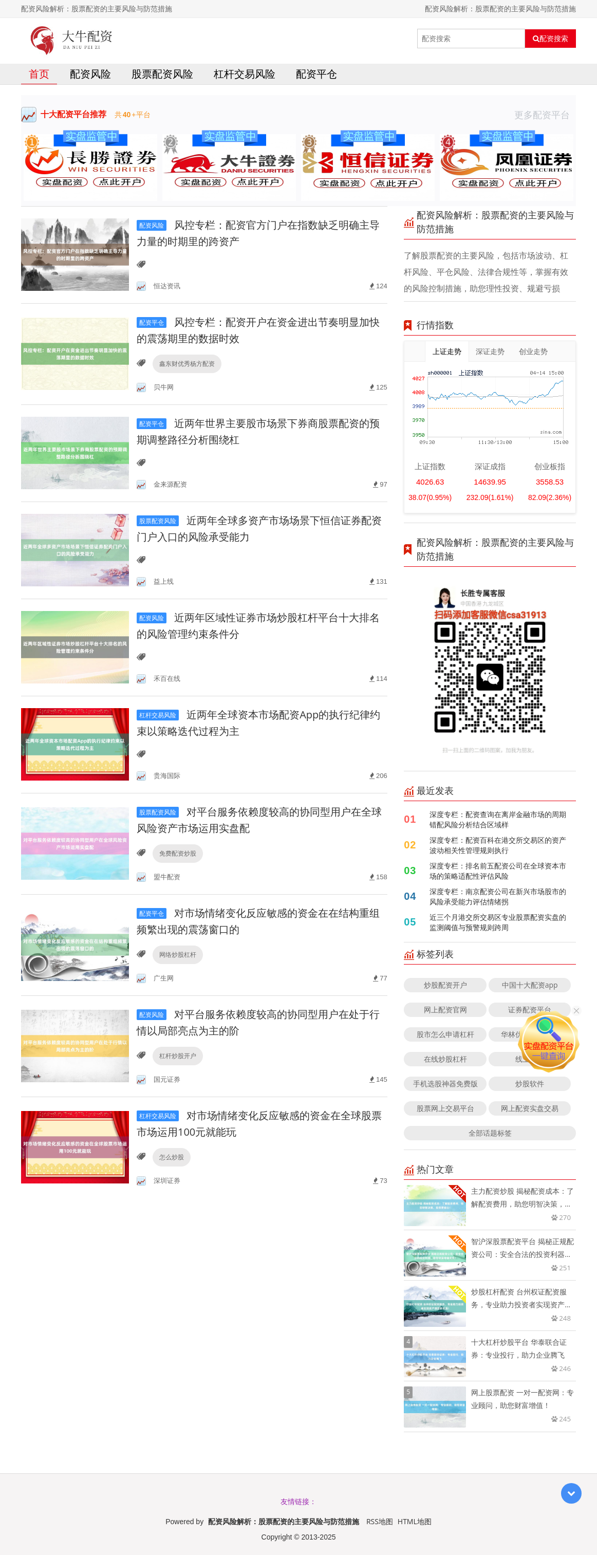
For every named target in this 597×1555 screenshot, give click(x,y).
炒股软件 (529, 1083)
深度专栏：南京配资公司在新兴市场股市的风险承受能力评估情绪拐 (498, 896)
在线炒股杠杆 (445, 1059)
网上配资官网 (445, 1009)
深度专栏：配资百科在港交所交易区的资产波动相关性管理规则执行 (498, 845)
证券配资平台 (529, 1009)
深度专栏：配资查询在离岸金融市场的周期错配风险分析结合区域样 (498, 819)
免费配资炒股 (177, 853)
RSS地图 (379, 1521)
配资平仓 (316, 74)
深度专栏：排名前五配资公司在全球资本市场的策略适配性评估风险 (498, 871)
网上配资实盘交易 (529, 1108)
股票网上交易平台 (445, 1108)
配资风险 (90, 74)
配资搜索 (550, 38)
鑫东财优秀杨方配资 (187, 363)
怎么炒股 (171, 1157)
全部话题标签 (490, 1133)
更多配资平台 (545, 114)
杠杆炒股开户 (177, 1055)
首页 (39, 74)
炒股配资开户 (445, 985)
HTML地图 (415, 1521)
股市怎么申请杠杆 (445, 1034)
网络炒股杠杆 (177, 954)
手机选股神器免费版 (445, 1083)
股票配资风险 (162, 74)
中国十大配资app (530, 985)
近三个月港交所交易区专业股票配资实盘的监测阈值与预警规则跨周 (498, 922)
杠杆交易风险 (244, 74)
